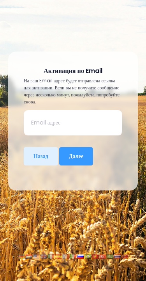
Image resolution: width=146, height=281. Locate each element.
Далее (76, 156)
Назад (40, 156)
